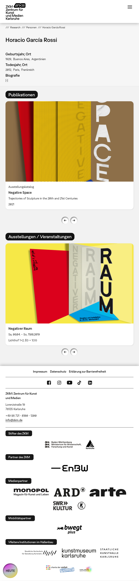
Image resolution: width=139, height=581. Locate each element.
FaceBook (49, 383)
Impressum (40, 371)
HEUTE (10, 570)
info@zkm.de (14, 420)
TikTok (79, 383)
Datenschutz (58, 371)
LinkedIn (90, 383)
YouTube (69, 383)
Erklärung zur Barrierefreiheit (87, 371)
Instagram (59, 383)
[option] (69, 155)
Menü (129, 7)
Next (74, 220)
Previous (65, 220)
